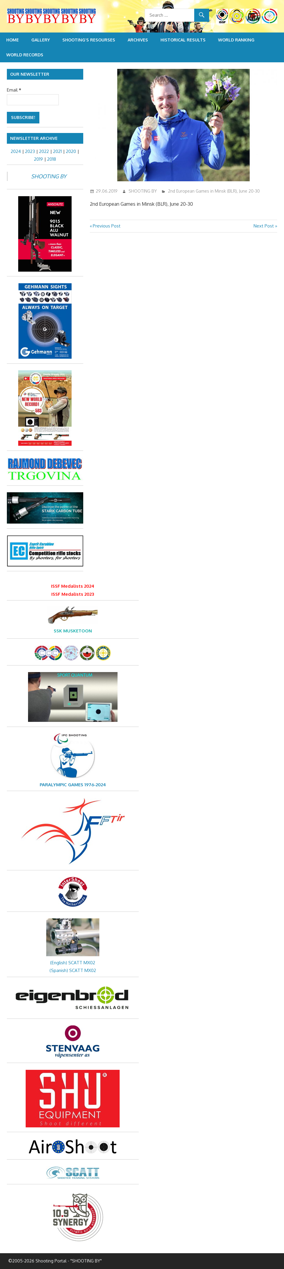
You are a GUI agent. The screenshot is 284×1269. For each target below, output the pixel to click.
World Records (24, 54)
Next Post (264, 226)
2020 (71, 151)
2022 (44, 151)
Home (12, 39)
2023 (30, 151)
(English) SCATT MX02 (72, 962)
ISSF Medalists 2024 (72, 586)
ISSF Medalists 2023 (72, 594)
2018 (51, 159)
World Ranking (236, 39)
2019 (38, 159)
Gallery (40, 39)
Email (14, 90)
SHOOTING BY (143, 191)
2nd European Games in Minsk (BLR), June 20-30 (214, 191)
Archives (138, 39)
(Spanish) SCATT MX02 (73, 970)
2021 (57, 151)
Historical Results (183, 39)
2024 (16, 151)
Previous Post (106, 226)
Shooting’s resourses (88, 39)
